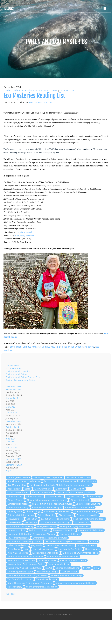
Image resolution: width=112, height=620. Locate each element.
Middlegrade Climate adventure (62, 556)
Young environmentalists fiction (41, 586)
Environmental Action (63, 530)
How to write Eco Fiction (69, 549)
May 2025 (10, 406)
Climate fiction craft (80, 500)
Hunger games (92, 549)
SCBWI (49, 567)
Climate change (74, 496)
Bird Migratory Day (16, 485)
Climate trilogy (33, 511)
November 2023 (13, 459)
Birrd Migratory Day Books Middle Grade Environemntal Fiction (60, 485)
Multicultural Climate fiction (21, 560)
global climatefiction (17, 545)
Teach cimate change (47, 571)
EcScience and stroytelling (20, 526)
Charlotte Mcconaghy (24, 232)
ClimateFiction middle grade (88, 511)
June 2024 (10, 438)
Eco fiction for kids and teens (55, 518)
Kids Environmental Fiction (45, 552)
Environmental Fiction (41, 102)
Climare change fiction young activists (75, 492)
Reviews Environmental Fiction (20, 380)
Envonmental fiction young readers (24, 541)
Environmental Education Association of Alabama (31, 534)
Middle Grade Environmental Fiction (80, 552)
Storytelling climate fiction (20, 571)
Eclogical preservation (87, 515)
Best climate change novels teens (23, 481)
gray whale (36, 545)
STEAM (86, 567)
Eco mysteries (14, 522)
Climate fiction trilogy (17, 507)
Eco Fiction (16, 346)
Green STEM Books (86, 545)
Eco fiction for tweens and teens (76, 346)
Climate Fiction (13, 365)
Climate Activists (32, 346)
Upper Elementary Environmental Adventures (29, 583)
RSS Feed (10, 593)
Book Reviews (14, 488)
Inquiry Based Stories (17, 552)
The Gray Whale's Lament (19, 579)
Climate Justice (50, 346)
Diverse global (66, 515)
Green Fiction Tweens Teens (59, 545)
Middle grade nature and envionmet (25, 556)
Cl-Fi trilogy (61, 488)
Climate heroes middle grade (79, 507)
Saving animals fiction (59, 564)
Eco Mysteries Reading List (34, 96)
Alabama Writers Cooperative (48, 477)
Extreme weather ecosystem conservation (66, 541)
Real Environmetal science (73, 560)
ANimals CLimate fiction (78, 477)
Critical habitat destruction (20, 515)
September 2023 (14, 464)
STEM (96, 567)
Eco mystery (31, 522)
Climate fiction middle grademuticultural (52, 503)
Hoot (26, 549)
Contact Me (66, 614)
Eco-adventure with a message (56, 522)
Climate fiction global (17, 503)
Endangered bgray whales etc (74, 526)
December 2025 (13, 386)
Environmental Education (18, 371)
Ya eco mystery (14, 586)
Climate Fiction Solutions (88, 503)
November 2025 (13, 389)
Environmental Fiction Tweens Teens (23, 377)
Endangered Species (39, 530)
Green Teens (13, 549)
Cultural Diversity (46, 515)
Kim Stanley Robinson (24, 235)
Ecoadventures (82, 522)
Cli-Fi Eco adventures (42, 492)
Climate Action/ (14, 496)
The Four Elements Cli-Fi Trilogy (66, 575)
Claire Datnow (77, 488)
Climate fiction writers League (46, 507)
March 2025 (50, 90)
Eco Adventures (13, 368)
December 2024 (13, 421)
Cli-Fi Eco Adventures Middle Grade (23, 90)
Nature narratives (47, 560)
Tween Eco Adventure (46, 579)
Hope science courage (43, 549)
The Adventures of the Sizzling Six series (27, 575)
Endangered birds (16, 530)
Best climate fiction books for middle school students (70, 481)
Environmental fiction (70, 534)
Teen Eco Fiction (69, 571)
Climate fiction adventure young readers (46, 500)
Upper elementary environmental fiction (75, 583)
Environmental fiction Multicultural (50, 537)
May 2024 (10, 441)
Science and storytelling (67, 567)
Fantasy (94, 541)
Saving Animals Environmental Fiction (25, 564)
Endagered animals (46, 526)
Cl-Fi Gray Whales (42, 488)
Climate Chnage (15, 500)
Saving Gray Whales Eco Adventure (24, 567)
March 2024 (11, 447)
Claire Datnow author (17, 492)
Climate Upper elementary (57, 511)
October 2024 (67, 90)
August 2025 (12, 398)
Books (27, 488)
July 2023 (10, 470)
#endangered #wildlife (18, 477)
